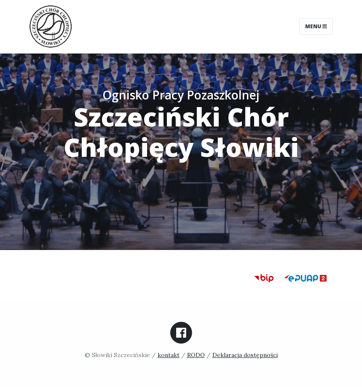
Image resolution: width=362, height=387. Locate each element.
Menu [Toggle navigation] (316, 26)
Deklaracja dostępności (245, 355)
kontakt (169, 355)
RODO (196, 355)
